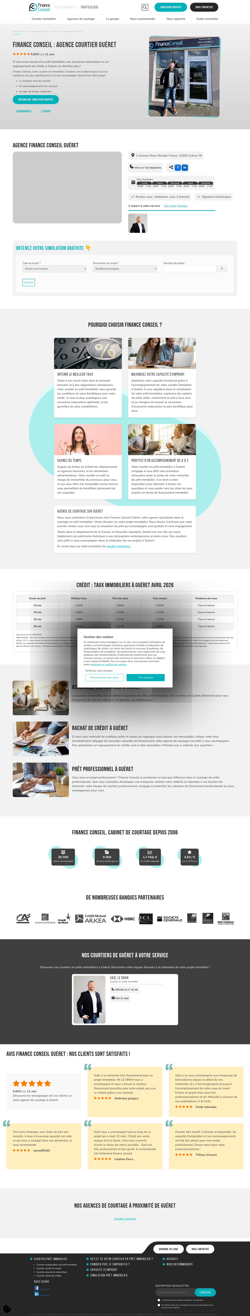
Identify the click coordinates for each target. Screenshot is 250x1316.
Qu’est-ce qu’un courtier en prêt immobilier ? (121, 1259)
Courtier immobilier (44, 19)
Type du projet (31, 263)
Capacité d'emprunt (104, 1269)
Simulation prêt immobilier (109, 1275)
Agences (172, 1259)
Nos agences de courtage (37, 31)
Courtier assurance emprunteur (52, 1272)
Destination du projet (106, 263)
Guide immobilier (207, 19)
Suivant (28, 282)
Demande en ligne (168, 1249)
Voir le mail (120, 998)
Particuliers (90, 7)
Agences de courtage (81, 19)
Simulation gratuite (170, 7)
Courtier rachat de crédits (49, 1275)
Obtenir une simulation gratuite (35, 99)
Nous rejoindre (175, 19)
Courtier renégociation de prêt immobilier (57, 1264)
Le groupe (112, 19)
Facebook (42, 1288)
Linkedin (42, 1294)
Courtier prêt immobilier (50, 1259)
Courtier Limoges (125, 1219)
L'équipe (46, 111)
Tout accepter (146, 677)
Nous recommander (142, 19)
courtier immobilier (118, 546)
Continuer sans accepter (99, 670)
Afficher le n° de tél (125, 989)
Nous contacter (204, 7)
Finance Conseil (19, 31)
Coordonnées (24, 111)
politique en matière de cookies (109, 664)
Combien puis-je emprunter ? (110, 1264)
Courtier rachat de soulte (49, 1268)
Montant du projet (174, 263)
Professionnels (65, 7)
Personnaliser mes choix (104, 677)
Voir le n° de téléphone (145, 167)
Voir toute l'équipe (175, 206)
